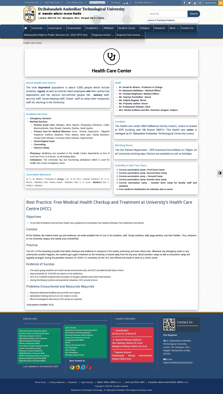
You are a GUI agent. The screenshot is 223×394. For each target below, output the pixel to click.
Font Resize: (116, 2)
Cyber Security (70, 328)
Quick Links (210, 2)
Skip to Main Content (52, 2)
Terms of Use (40, 382)
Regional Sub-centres (128, 35)
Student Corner (126, 28)
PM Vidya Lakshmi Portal (74, 355)
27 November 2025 (32, 2)
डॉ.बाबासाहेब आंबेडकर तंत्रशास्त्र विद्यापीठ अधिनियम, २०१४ (168, 382)
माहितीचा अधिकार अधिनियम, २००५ (109, 382)
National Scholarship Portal (75, 345)
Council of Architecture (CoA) (30, 348)
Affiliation (109, 28)
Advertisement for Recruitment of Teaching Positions (153, 20)
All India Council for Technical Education (34, 333)
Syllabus (145, 28)
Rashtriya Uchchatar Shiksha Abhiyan (79, 335)
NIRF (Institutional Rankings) (29, 341)
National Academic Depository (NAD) (32, 358)
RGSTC (68, 342)
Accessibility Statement (142, 2)
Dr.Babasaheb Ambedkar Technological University (81, 9)
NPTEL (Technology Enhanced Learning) (34, 356)
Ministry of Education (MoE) (29, 343)
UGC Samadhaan (71, 352)
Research (159, 28)
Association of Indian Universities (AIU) (33, 346)
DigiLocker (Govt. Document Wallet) (32, 361)
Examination (74, 28)
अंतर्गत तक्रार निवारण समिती (134, 382)
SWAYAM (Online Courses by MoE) (32, 353)
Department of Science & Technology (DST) (81, 330)
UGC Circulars (70, 350)
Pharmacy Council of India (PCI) (31, 351)
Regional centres (101, 35)
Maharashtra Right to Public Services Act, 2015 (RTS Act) (55, 35)
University (37, 28)
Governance (55, 28)
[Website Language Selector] (97, 2)
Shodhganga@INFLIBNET (74, 340)
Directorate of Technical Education (78, 333)
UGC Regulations (71, 347)
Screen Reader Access (74, 2)
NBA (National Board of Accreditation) (33, 338)
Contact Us (187, 28)
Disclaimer (72, 382)
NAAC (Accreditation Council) (30, 336)
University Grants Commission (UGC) (33, 331)
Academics (92, 28)
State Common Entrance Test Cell (77, 338)
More (172, 28)
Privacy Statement (57, 382)
